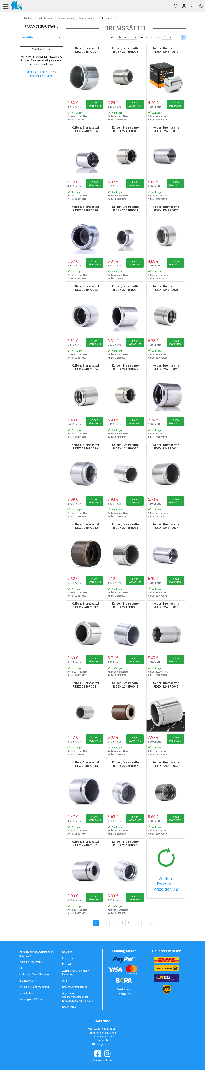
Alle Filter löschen (41, 49)
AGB (64, 980)
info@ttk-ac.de (104, 1044)
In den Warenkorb (95, 104)
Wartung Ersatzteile (30, 961)
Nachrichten (69, 1006)
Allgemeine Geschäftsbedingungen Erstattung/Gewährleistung (77, 997)
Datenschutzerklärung (74, 986)
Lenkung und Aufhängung (34, 986)
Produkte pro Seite (150, 37)
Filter (112, 37)
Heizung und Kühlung (31, 999)
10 (144, 923)
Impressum (68, 958)
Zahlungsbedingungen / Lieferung (75, 972)
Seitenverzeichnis (102, 1060)
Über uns (67, 951)
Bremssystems (28, 980)
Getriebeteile (26, 993)
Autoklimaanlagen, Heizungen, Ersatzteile (36, 953)
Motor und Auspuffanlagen (34, 974)
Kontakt (66, 964)
